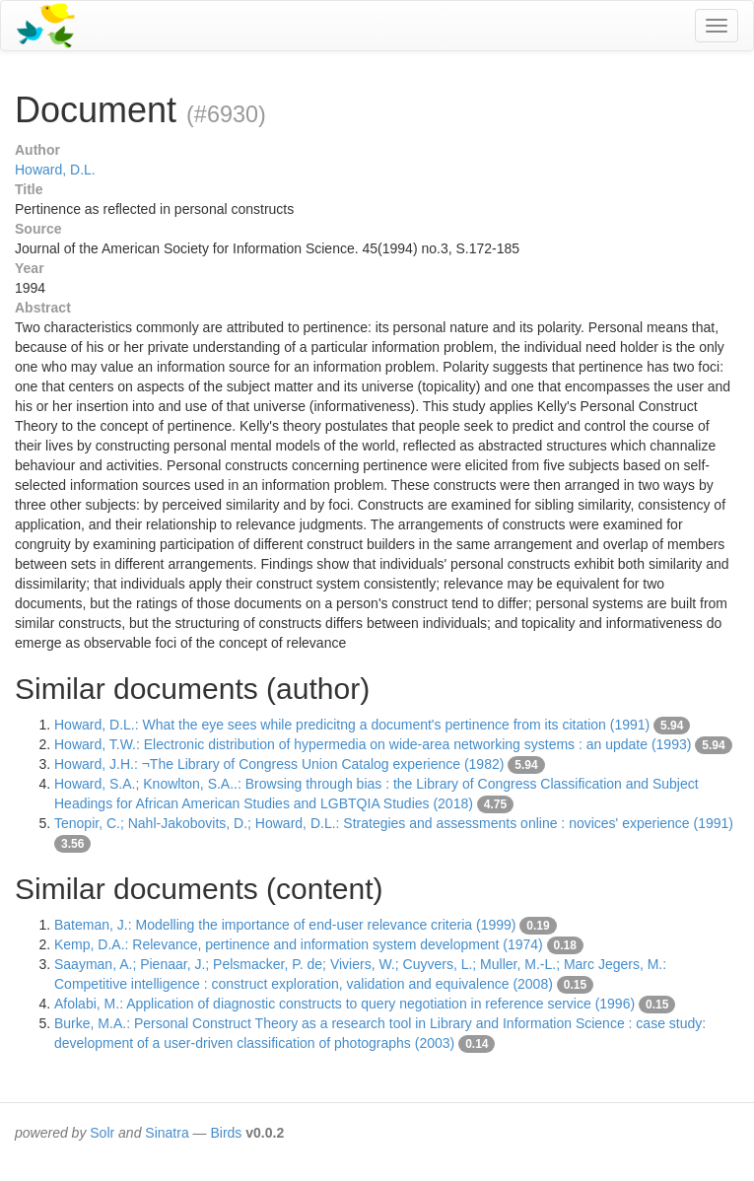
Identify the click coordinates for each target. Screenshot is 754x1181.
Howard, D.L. (55, 169)
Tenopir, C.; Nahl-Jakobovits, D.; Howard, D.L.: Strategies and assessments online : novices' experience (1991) (393, 823)
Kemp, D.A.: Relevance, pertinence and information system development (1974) (298, 944)
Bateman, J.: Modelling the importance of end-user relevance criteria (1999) (284, 925)
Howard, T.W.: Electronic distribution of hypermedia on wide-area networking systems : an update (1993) (372, 744)
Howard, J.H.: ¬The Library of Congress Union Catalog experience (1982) (279, 764)
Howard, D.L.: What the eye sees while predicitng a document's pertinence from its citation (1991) (352, 724)
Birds (225, 1133)
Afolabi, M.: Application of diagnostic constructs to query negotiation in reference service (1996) (344, 1003)
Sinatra (166, 1133)
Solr (102, 1133)
